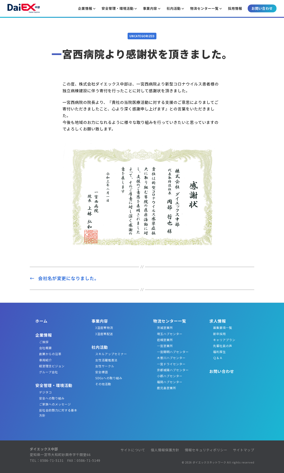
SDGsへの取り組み (108, 378)
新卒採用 (219, 334)
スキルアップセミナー (111, 354)
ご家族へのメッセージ (55, 404)
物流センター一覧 (169, 321)
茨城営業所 (165, 327)
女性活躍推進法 (106, 360)
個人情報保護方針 (165, 449)
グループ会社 (48, 372)
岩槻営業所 (165, 340)
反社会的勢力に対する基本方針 (58, 412)
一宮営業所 (165, 346)
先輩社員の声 (222, 346)
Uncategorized (141, 36)
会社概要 (45, 348)
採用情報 (235, 8)
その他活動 (103, 384)
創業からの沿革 (50, 354)
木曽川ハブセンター (171, 357)
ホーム (41, 321)
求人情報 (217, 321)
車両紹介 (45, 360)
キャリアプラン (224, 340)
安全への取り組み (52, 398)
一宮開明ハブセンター (173, 352)
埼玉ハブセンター (169, 334)
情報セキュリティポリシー (206, 449)
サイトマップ (243, 449)
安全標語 (101, 372)
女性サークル (104, 366)
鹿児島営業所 (166, 388)
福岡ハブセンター (169, 382)
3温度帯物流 (104, 327)
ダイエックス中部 (44, 448)
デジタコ (45, 392)
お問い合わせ (262, 8)
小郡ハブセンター (169, 376)
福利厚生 (219, 352)
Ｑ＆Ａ (218, 357)
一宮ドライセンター (171, 364)
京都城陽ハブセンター (173, 370)
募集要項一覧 (222, 327)
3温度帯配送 (104, 334)
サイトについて (132, 449)
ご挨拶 (44, 342)
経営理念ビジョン (52, 366)
